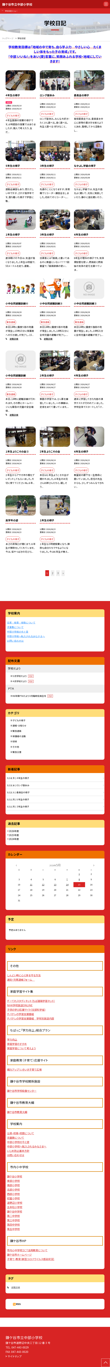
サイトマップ (15, 1356)
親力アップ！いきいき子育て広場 (24, 1069)
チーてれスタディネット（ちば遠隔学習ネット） (31, 1001)
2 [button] (52, 573)
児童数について (15, 627)
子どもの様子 (19, 720)
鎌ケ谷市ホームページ (19, 1254)
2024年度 (14, 839)
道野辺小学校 (14, 1202)
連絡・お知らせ (19, 725)
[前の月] (16, 865)
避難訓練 (14, 338)
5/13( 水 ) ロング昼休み (18, 785)
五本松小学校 (14, 1207)
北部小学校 (13, 1189)
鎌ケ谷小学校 (14, 1176)
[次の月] (93, 865)
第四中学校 (13, 1224)
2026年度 (14, 831)
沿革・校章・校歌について (21, 622)
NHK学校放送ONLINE (20, 1005)
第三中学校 (13, 1220)
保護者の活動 (19, 736)
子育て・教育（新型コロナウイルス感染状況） (30, 1259)
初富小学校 (13, 1198)
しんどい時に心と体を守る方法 (24, 975)
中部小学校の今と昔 (17, 631)
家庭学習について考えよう (21, 1048)
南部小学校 (13, 1185)
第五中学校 (13, 1229)
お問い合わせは (15, 641)
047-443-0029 (20, 1347)
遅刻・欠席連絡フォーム (21, 979)
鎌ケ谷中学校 (14, 1211)
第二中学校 (13, 1216)
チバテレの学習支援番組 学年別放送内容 (30, 1018)
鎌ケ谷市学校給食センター (21, 1091)
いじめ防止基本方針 (18, 1151)
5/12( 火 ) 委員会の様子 (18, 792)
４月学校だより (23, 681)
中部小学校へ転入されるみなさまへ (26, 636)
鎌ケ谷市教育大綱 (17, 1112)
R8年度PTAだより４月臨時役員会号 (33, 695)
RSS (18, 1304)
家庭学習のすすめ (17, 1044)
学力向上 (12, 1039)
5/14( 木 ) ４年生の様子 (18, 778)
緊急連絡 (17, 731)
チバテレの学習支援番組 (20, 1014)
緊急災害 (17, 752)
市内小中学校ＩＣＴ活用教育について (27, 1250)
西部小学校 (13, 1194)
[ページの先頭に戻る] (105, 1363)
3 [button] (58, 573)
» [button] (63, 573)
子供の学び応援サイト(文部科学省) (26, 1009)
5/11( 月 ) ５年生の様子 (18, 799)
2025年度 (14, 835)
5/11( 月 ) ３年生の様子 (18, 806)
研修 (15, 741)
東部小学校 (13, 1181)
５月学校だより (23, 676)
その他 (16, 746)
